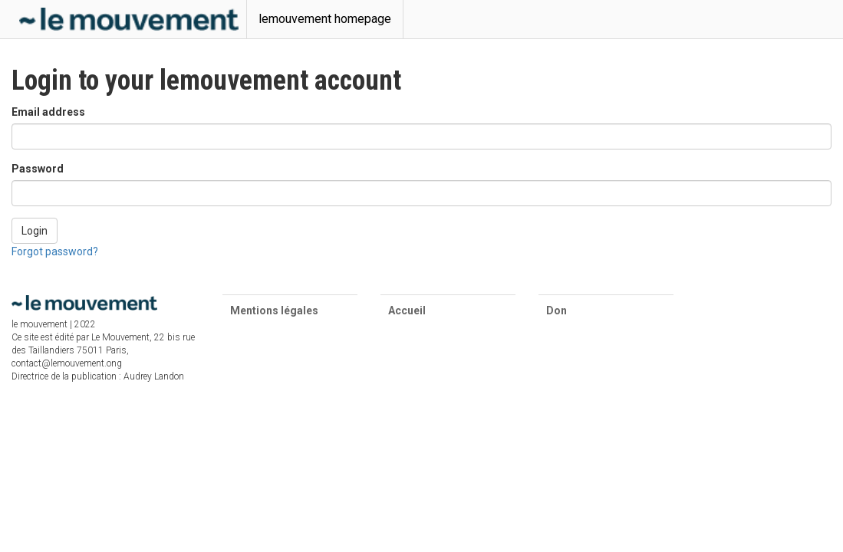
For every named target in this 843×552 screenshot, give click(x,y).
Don (556, 310)
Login (34, 231)
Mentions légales (274, 310)
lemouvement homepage (324, 19)
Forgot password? (55, 251)
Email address (48, 112)
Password (38, 169)
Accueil (407, 310)
